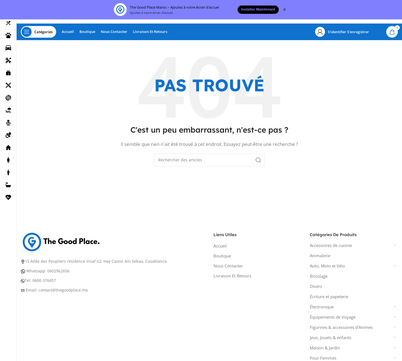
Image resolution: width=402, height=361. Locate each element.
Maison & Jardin (325, 349)
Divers (316, 287)
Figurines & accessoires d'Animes (341, 328)
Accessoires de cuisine (331, 246)
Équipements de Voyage (332, 318)
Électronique (322, 308)
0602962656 (58, 272)
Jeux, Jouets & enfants (330, 339)
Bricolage (319, 277)
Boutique (222, 257)
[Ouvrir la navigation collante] (38, 33)
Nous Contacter (228, 267)
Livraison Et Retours (232, 277)
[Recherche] (209, 161)
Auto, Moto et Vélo (327, 267)
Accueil (220, 247)
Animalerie (320, 257)
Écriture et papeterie (329, 298)
